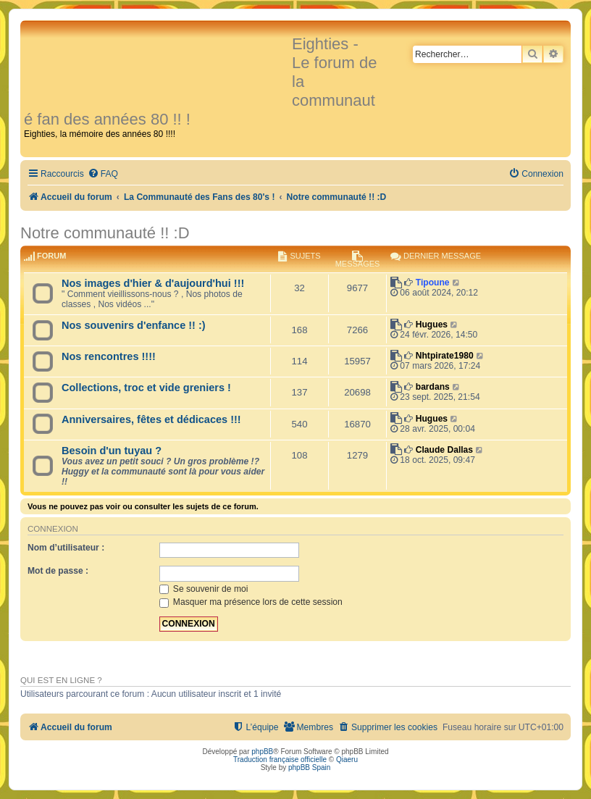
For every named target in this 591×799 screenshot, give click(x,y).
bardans (433, 387)
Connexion (53, 528)
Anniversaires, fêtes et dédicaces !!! (151, 419)
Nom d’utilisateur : (66, 548)
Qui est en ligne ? (61, 680)
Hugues (432, 324)
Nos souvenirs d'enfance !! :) (134, 325)
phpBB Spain (309, 767)
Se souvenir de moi (203, 589)
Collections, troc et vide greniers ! (146, 387)
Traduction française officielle (280, 760)
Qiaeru (347, 760)
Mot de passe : (58, 571)
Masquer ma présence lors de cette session (251, 602)
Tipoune (433, 282)
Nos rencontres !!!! (109, 356)
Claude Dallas (444, 450)
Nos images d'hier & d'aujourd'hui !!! (153, 283)
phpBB (262, 752)
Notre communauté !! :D (105, 233)
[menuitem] (103, 174)
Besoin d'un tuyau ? (112, 450)
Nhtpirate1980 (445, 356)
